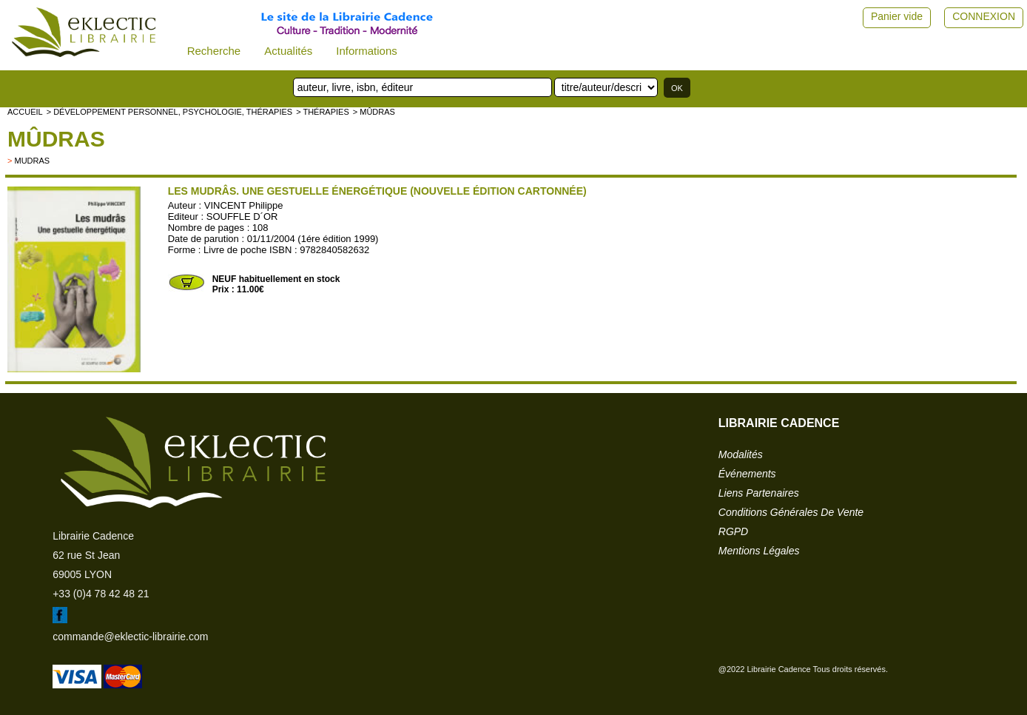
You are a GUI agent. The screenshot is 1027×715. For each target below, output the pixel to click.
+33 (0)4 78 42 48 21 (101, 594)
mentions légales (759, 551)
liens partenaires (758, 493)
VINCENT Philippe (243, 205)
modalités (740, 454)
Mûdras (56, 139)
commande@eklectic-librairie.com (130, 636)
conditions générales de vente (790, 512)
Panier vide (897, 16)
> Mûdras (374, 111)
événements (747, 474)
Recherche (214, 50)
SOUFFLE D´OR (242, 216)
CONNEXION (983, 16)
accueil (25, 111)
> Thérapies (322, 111)
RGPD (733, 531)
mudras (32, 160)
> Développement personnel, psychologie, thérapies (169, 111)
